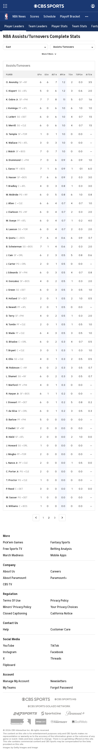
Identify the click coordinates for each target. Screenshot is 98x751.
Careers (55, 571)
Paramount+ (58, 578)
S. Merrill (11, 125)
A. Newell (11, 307)
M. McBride (12, 194)
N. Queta (10, 237)
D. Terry (10, 315)
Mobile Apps (58, 555)
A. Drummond (13, 160)
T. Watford (12, 385)
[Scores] (34, 16)
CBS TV (7, 584)
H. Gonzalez (12, 281)
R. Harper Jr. (12, 393)
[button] (86, 16)
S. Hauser (11, 177)
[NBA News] (19, 16)
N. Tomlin (11, 324)
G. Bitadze (11, 341)
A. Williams (12, 506)
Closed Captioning (15, 613)
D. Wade (10, 333)
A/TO (89, 74)
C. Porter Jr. (12, 471)
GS (46, 74)
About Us (9, 571)
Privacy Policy (59, 600)
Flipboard (9, 665)
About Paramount (14, 578)
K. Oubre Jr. (12, 99)
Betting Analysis (61, 549)
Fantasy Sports (60, 542)
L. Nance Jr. (12, 462)
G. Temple (11, 134)
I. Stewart (11, 402)
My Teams (9, 688)
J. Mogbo (11, 454)
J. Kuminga (12, 108)
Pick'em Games (13, 542)
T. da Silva (11, 410)
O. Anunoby (12, 82)
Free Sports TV (12, 549)
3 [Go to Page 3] (54, 517)
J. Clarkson (12, 212)
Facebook (56, 652)
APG (62, 74)
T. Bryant (11, 350)
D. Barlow (11, 419)
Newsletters (58, 681)
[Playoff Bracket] (70, 16)
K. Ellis (9, 359)
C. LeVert (11, 116)
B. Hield (10, 436)
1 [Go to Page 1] (43, 517)
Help (6, 629)
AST (54, 74)
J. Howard (11, 445)
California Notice (61, 613)
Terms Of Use (12, 600)
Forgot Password (61, 688)
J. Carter (10, 263)
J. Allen (10, 203)
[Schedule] (49, 16)
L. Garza (10, 168)
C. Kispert (11, 90)
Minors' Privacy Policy (17, 607)
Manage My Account (16, 681)
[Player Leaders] (14, 26)
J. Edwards (12, 272)
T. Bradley (11, 186)
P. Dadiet (11, 428)
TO (70, 74)
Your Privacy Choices (64, 607)
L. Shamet (11, 376)
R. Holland (11, 298)
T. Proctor (11, 480)
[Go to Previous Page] (36, 517)
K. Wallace (11, 142)
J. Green (10, 289)
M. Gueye (11, 220)
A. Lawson (11, 229)
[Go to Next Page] (62, 517)
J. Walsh (10, 151)
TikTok (54, 646)
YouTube (8, 646)
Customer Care (60, 629)
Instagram (10, 652)
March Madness (13, 555)
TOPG (79, 74)
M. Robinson (12, 367)
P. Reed (10, 488)
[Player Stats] (59, 26)
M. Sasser (11, 497)
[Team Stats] (79, 26)
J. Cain (9, 255)
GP (39, 74)
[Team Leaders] (37, 26)
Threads (55, 658)
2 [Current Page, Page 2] (49, 517)
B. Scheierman (14, 246)
